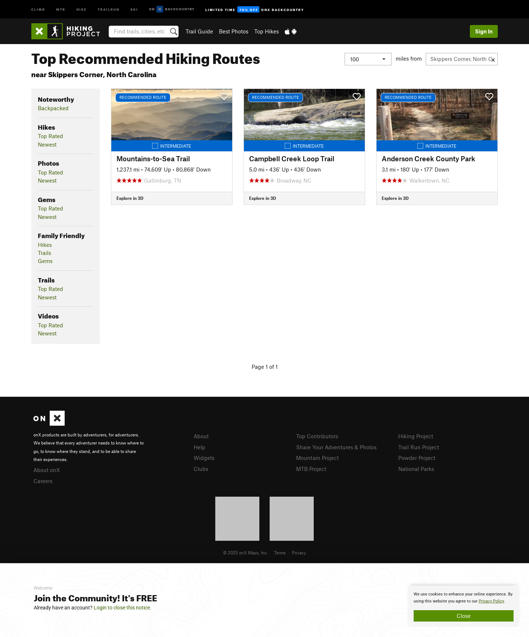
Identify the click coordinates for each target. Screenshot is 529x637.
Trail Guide (199, 31)
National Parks (416, 468)
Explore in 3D (129, 198)
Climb (38, 9)
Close (464, 615)
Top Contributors (317, 436)
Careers (43, 481)
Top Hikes (266, 31)
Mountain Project (317, 457)
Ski (134, 9)
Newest (47, 144)
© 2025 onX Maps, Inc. (245, 552)
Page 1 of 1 (265, 366)
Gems (45, 261)
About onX (46, 470)
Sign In (484, 31)
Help (199, 447)
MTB (60, 9)
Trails (44, 252)
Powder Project (416, 457)
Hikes (45, 244)
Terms (280, 552)
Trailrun (108, 9)
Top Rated (50, 136)
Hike (81, 9)
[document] (464, 606)
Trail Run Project (418, 447)
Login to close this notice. (122, 608)
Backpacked (53, 108)
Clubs (201, 468)
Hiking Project (415, 436)
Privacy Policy (491, 601)
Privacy (299, 552)
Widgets (204, 457)
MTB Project (311, 468)
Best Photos (233, 31)
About (201, 436)
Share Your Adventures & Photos (336, 447)
